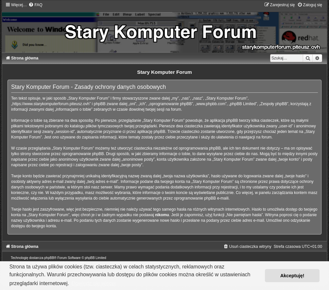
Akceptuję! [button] (292, 275)
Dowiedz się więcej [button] (94, 283)
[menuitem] (35, 5)
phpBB (49, 258)
